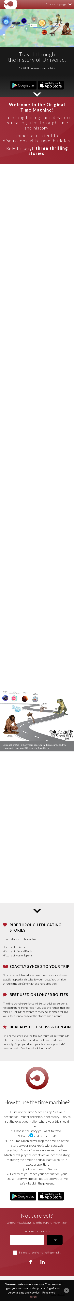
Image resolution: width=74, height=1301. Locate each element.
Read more (48, 1292)
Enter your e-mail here (37, 1231)
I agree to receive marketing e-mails (40, 1252)
